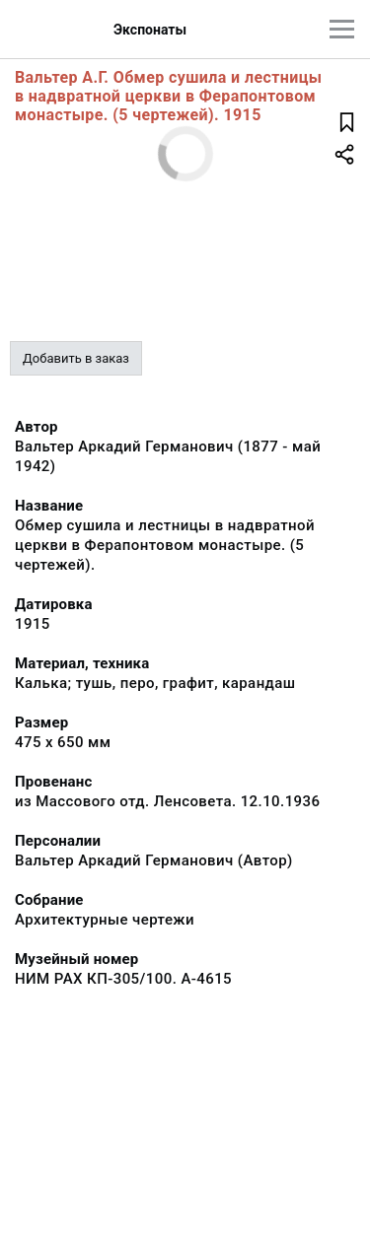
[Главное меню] (342, 29)
